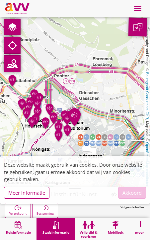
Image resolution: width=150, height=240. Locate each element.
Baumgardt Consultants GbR (147, 95)
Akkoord (132, 192)
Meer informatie (26, 192)
